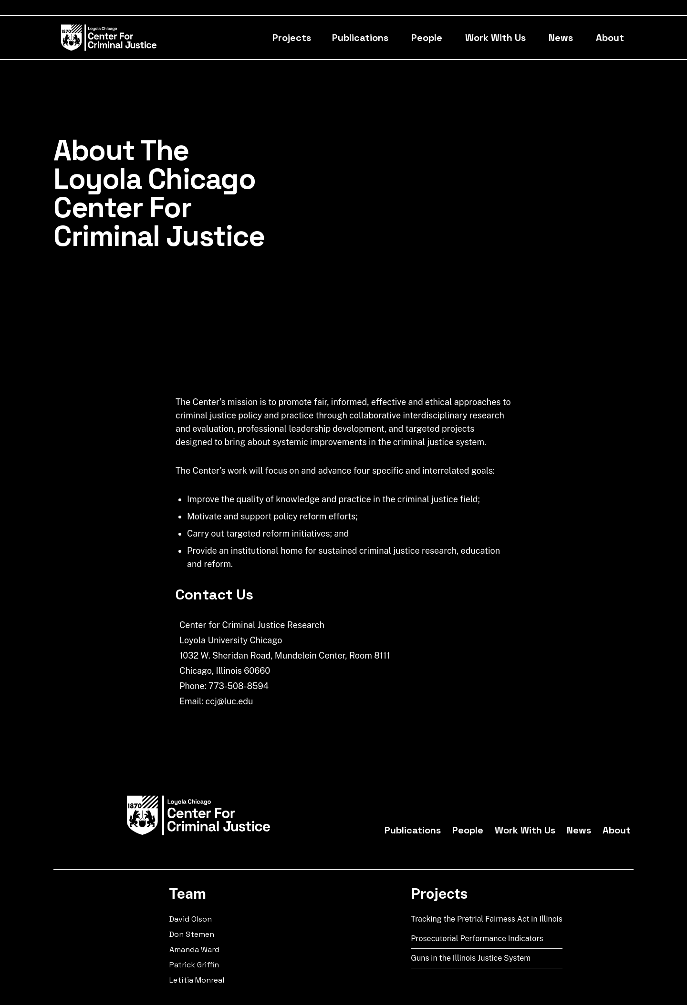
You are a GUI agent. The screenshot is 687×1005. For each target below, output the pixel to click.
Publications (360, 37)
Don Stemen (191, 934)
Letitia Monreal (196, 980)
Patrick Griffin (194, 965)
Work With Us (495, 37)
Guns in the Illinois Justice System (471, 958)
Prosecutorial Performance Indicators (477, 938)
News (561, 37)
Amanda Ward (194, 949)
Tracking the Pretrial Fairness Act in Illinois (486, 919)
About (610, 37)
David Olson (190, 919)
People (426, 37)
